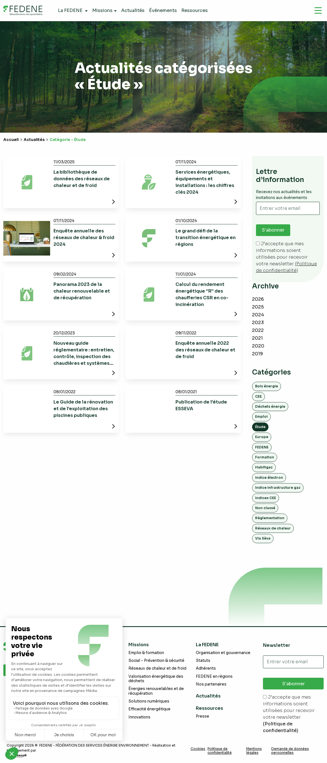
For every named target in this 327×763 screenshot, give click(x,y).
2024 (258, 315)
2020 (258, 346)
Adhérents (206, 668)
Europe (261, 437)
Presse (202, 716)
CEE (258, 396)
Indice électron (269, 477)
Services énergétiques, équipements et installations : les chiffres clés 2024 (204, 182)
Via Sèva (262, 538)
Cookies (198, 749)
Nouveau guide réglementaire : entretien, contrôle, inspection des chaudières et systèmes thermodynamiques (83, 356)
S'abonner (273, 230)
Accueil (11, 139)
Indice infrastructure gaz (278, 487)
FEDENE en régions (214, 676)
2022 (258, 330)
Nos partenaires (211, 684)
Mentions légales (254, 751)
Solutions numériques (148, 701)
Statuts (203, 660)
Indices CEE (265, 498)
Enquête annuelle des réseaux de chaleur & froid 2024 (83, 237)
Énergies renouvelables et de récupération (156, 691)
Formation (264, 457)
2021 (257, 338)
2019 (257, 354)
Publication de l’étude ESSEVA (201, 405)
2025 (258, 307)
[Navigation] (318, 10)
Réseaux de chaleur (273, 528)
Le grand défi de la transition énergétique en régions (205, 237)
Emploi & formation (146, 652)
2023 (258, 322)
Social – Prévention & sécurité (156, 660)
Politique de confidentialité (220, 751)
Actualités (34, 139)
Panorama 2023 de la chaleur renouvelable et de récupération (81, 291)
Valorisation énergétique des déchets (155, 678)
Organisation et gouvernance (223, 652)
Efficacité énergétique (149, 709)
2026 (258, 299)
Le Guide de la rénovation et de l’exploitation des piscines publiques (83, 408)
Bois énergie (266, 386)
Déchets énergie (270, 406)
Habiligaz (264, 467)
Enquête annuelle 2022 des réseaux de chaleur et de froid (205, 349)
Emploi (261, 417)
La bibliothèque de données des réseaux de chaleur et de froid (81, 178)
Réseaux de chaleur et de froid (157, 668)
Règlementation (269, 518)
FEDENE (262, 447)
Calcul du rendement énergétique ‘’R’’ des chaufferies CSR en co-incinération (201, 294)
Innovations (139, 717)
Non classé (265, 508)
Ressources (209, 708)
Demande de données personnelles (290, 751)
